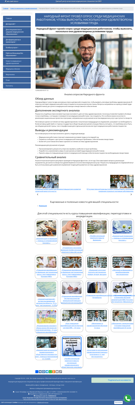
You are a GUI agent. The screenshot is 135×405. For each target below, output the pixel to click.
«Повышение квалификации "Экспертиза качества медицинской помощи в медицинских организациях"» (71, 292)
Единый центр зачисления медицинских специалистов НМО (79, 1)
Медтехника (10, 74)
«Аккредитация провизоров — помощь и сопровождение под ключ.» (122, 230)
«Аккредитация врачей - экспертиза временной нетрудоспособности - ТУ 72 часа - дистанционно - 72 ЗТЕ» (46, 293)
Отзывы (36, 397)
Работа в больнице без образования (14, 54)
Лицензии (30, 397)
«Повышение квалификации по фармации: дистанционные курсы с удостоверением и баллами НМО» (46, 266)
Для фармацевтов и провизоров (13, 41)
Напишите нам (40, 396)
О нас (8, 80)
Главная (9, 18)
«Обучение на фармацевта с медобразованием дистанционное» (122, 265)
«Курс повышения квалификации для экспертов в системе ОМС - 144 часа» (71, 319)
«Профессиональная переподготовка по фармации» (97, 230)
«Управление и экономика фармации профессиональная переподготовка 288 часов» (71, 236)
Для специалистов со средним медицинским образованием (15, 32)
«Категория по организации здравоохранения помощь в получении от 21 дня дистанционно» (97, 346)
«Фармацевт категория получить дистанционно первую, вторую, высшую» (97, 265)
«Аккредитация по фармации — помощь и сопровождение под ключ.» (46, 231)
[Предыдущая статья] (37, 194)
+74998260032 (51, 396)
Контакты (9, 86)
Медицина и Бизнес (13, 69)
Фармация (43, 206)
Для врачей (10, 24)
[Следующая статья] (131, 194)
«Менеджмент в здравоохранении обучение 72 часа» (97, 319)
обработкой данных (42, 402)
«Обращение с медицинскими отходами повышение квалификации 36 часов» (122, 319)
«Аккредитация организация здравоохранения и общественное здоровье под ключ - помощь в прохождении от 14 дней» (46, 347)
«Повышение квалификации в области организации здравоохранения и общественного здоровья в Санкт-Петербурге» (97, 289)
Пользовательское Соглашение (56, 397)
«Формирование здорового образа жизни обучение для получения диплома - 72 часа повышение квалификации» (46, 321)
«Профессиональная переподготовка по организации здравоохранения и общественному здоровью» (71, 351)
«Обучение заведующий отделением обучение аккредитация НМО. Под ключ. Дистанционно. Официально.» (122, 291)
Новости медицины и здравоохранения (13, 62)
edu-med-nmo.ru (11, 1)
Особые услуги (11, 47)
